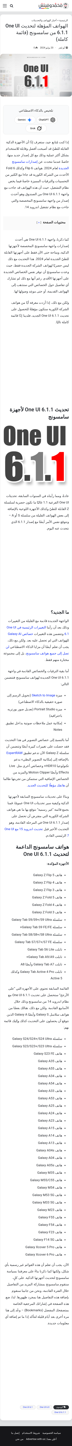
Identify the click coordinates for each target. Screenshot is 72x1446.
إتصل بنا (15, 1432)
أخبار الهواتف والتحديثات (44, 20)
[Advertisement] (36, 367)
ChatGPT (47, 119)
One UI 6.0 (44, 1407)
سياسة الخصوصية (51, 1432)
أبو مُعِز (62, 47)
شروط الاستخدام (31, 1432)
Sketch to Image (43, 695)
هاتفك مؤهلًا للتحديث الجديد (46, 785)
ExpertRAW (14, 753)
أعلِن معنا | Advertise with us (41, 1439)
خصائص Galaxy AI (20, 634)
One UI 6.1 (28, 1407)
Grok (36, 128)
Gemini (25, 119)
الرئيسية (63, 20)
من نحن (19, 1439)
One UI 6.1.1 (60, 1412)
